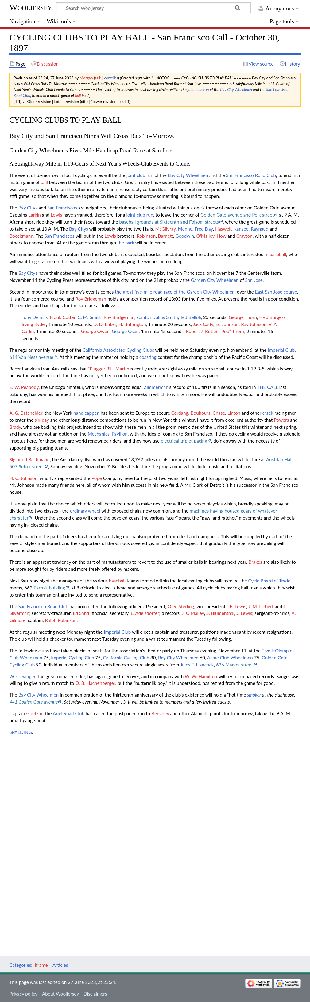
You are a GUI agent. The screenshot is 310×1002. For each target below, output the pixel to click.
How (221, 236)
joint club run (198, 89)
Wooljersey (30, 7)
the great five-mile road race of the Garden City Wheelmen (174, 291)
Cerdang (179, 413)
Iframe (41, 965)
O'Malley (205, 236)
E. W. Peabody (24, 387)
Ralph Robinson (61, 620)
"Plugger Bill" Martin (108, 368)
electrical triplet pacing (184, 440)
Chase (219, 413)
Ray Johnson (253, 324)
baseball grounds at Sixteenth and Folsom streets (169, 222)
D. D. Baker (104, 324)
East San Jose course (276, 291)
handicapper (85, 413)
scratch (144, 317)
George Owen (95, 331)
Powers (281, 420)
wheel (94, 510)
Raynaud (260, 229)
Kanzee (241, 229)
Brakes (255, 562)
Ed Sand (81, 613)
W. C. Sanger (22, 676)
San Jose (254, 280)
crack (267, 413)
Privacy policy (23, 993)
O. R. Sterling (181, 606)
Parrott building (49, 587)
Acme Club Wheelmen (230, 657)
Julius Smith (165, 317)
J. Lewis (244, 613)
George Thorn (243, 317)
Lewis (56, 214)
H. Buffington (132, 324)
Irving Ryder (33, 324)
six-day (42, 420)
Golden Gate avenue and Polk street (237, 214)
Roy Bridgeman (91, 298)
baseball (277, 254)
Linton (233, 413)
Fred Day (204, 229)
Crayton (244, 236)
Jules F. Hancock (197, 664)
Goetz (32, 713)
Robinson (146, 236)
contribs (111, 77)
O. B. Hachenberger (95, 683)
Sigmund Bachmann (29, 459)
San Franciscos (62, 207)
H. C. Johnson (23, 478)
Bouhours (200, 413)
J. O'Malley (193, 613)
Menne (185, 229)
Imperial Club (281, 350)
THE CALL (267, 387)
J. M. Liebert (260, 606)
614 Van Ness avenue (31, 357)
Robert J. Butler (201, 331)
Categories (20, 965)
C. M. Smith (89, 317)
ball (78, 95)
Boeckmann (21, 236)
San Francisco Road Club (251, 175)
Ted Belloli (190, 317)
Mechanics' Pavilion (108, 433)
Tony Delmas (34, 317)
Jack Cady (203, 324)
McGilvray (165, 229)
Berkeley (160, 713)
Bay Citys (27, 207)
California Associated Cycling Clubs (118, 350)
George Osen (125, 331)
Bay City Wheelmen (236, 89)
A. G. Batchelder (25, 413)
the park (125, 242)
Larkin (34, 214)
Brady (15, 427)
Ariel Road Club (68, 713)
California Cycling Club (126, 657)
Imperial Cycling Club (72, 657)
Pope (96, 478)
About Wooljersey (60, 993)
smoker (254, 694)
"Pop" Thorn (232, 331)
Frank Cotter (63, 317)
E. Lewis (238, 606)
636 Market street (234, 664)
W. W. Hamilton (201, 676)
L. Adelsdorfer (145, 613)
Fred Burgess (272, 317)
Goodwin (184, 236)
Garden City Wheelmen (215, 280)
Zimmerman (156, 387)
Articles (60, 965)
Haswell (223, 229)
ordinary (78, 510)
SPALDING (20, 732)
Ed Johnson (227, 324)
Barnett (165, 236)
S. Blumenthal (220, 613)
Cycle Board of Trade (269, 580)
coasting (148, 357)
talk (98, 77)
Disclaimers (95, 993)
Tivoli (267, 650)
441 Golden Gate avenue (33, 701)
